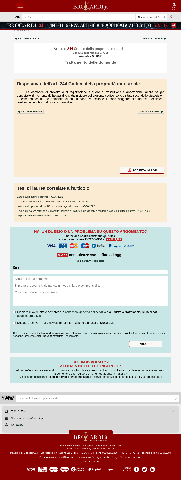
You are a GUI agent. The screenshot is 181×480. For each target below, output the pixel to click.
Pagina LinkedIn (152, 468)
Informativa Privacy (89, 457)
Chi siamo (125, 457)
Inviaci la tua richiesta (31, 376)
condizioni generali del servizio (85, 312)
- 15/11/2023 (41, 215)
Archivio (137, 457)
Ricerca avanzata (171, 17)
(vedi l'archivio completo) (90, 260)
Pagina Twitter (144, 468)
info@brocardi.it (67, 457)
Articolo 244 (23, 30)
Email (17, 267)
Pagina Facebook (136, 468)
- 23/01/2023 (83, 211)
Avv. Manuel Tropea (103, 448)
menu (20, 6)
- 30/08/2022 (56, 206)
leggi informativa (29, 315)
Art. (28, 38)
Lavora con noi (90, 461)
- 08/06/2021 (40, 196)
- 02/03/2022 (53, 201)
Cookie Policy (110, 457)
